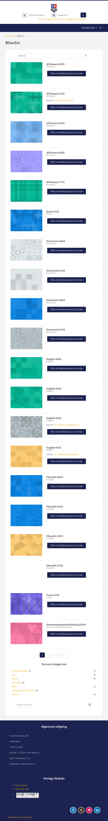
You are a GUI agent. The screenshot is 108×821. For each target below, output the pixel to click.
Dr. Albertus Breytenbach (66, 424)
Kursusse (9, 36)
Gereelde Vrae (22, 789)
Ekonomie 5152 (55, 329)
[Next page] (65, 655)
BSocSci (15, 694)
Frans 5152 (52, 595)
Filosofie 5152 (54, 565)
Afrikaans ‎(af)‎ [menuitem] (88, 27)
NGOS (15, 678)
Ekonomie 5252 (55, 300)
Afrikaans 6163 (55, 123)
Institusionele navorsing (25, 690)
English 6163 (53, 388)
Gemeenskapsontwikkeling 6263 (66, 624)
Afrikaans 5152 (55, 93)
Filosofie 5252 (54, 536)
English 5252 (53, 418)
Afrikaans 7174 (55, 182)
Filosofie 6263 (54, 477)
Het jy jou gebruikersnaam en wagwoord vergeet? (62, 19)
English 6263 (53, 359)
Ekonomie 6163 (55, 270)
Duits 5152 (52, 211)
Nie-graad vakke (21, 670)
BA (13, 674)
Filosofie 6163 (54, 506)
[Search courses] (51, 704)
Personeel (18, 682)
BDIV (14, 686)
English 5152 (53, 447)
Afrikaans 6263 (55, 152)
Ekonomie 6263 (55, 241)
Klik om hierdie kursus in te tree (66, 73)
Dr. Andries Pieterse (64, 100)
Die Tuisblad (21, 785)
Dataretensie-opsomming (20, 817)
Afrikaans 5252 (55, 64)
